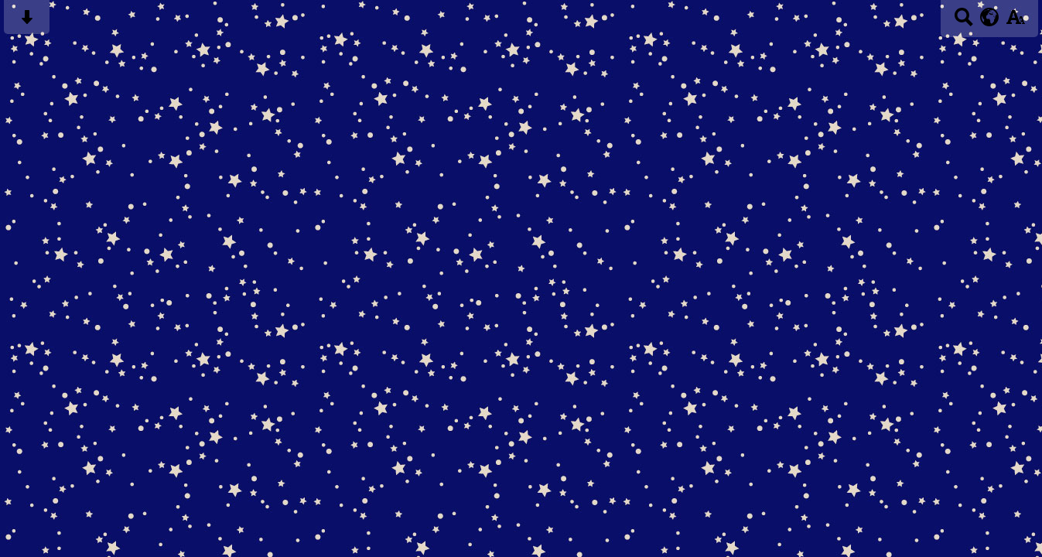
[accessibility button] (1015, 22)
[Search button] (963, 22)
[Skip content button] (26, 22)
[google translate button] (990, 17)
